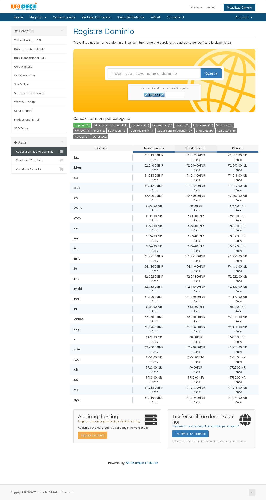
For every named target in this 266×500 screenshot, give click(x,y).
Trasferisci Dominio (39, 160)
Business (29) (140, 125)
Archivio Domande (96, 17)
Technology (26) (203, 125)
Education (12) (117, 131)
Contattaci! (175, 17)
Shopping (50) (204, 131)
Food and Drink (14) (141, 131)
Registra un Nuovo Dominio (39, 151)
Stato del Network (130, 17)
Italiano (195, 7)
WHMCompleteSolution (141, 463)
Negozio (37, 17)
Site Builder (21, 84)
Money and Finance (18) (90, 131)
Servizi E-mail (23, 111)
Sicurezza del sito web (29, 93)
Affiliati (156, 17)
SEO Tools (21, 128)
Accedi (211, 7)
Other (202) (100, 136)
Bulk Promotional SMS (29, 49)
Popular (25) (82, 125)
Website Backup (25, 102)
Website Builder (24, 75)
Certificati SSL (23, 67)
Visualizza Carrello (239, 7)
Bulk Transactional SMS (30, 58)
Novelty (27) (82, 136)
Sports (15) (182, 125)
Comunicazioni (64, 17)
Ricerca (211, 73)
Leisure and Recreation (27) (174, 131)
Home (18, 17)
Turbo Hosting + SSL (28, 40)
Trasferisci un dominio (190, 434)
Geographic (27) (162, 125)
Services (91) (224, 125)
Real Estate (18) (226, 131)
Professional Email (27, 119)
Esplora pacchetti (93, 435)
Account (243, 17)
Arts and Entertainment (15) (110, 125)
